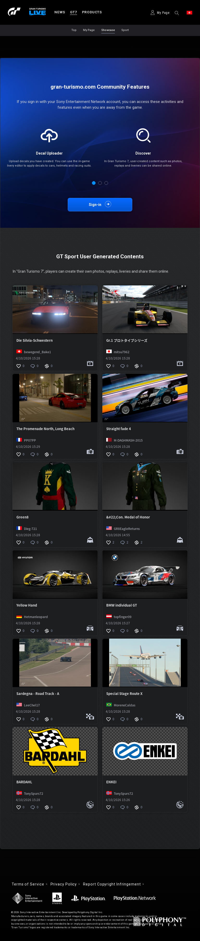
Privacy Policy (64, 884)
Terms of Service (28, 884)
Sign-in (95, 205)
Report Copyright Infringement (112, 884)
